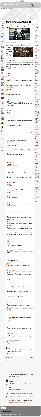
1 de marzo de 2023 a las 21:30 (10, 219)
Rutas (35, 159)
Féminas (36, 66)
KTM (35, 82)
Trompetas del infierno (2, 137)
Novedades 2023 (36, 133)
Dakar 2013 (36, 47)
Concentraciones (36, 44)
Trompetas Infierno (37, 187)
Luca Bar (36, 86)
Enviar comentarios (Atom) (11, 360)
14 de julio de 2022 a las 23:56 (10, 141)
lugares (35, 87)
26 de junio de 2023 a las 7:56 (10, 261)
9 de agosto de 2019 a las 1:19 (10, 77)
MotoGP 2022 (36, 110)
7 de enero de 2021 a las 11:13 (10, 87)
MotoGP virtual (36, 115)
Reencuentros (36, 153)
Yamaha (35, 200)
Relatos (6, 8)
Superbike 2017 (36, 173)
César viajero (8, 164)
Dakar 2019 (36, 52)
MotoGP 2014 (36, 104)
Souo (35, 167)
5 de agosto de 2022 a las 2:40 (10, 151)
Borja (8, 263)
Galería (14, 8)
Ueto (1, 135)
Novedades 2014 (36, 126)
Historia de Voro (36, 77)
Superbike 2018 (36, 174)
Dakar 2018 (36, 51)
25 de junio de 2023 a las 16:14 (10, 257)
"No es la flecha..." (36, 23)
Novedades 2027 (36, 136)
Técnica (9, 8)
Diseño (35, 58)
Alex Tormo (36, 26)
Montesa (36, 94)
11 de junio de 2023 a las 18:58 (10, 250)
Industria (36, 79)
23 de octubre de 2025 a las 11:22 (10, 314)
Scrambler (36, 163)
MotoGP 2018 (36, 107)
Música (35, 119)
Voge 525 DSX (36, 195)
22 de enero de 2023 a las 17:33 (10, 194)
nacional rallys (36, 121)
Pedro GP (36, 142)
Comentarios (3, 408)
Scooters (36, 162)
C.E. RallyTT (36, 35)
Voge (35, 194)
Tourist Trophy (36, 184)
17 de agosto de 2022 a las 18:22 (10, 162)
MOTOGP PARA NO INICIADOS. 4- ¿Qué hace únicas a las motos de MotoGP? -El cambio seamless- (18, 392)
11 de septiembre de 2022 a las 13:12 (11, 182)
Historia (36, 76)
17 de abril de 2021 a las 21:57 (10, 91)
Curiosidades (9, 68)
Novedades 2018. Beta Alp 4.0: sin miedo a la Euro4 (14, 376)
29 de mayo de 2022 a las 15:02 (10, 106)
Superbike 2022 (36, 177)
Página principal (3, 8)
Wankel (35, 198)
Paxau (1, 131)
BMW (35, 31)
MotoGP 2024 (36, 112)
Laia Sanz (36, 83)
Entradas (3, 407)
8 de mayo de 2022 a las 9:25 (10, 99)
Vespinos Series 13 (37, 191)
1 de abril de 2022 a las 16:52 (10, 95)
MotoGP (36, 101)
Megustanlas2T (36, 91)
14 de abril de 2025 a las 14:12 (10, 302)
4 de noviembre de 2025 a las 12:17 (10, 333)
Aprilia (35, 28)
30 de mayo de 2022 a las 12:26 (10, 110)
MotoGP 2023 (36, 111)
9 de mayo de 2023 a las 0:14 (10, 241)
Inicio (20, 357)
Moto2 (35, 96)
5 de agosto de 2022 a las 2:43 (10, 155)
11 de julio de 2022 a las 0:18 (10, 137)
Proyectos (36, 149)
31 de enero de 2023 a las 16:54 (10, 214)
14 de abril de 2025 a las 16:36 (10, 307)
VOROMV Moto (10, 4)
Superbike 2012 (36, 169)
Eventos (36, 65)
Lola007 (8, 79)
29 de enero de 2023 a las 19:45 (10, 202)
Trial (35, 186)
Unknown (8, 89)
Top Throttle (36, 183)
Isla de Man (36, 80)
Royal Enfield (36, 158)
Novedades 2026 (36, 135)
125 (35, 24)
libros (35, 84)
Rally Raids (36, 152)
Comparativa (36, 42)
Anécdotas (36, 27)
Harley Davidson (36, 75)
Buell (35, 33)
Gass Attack (36, 72)
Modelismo (36, 93)
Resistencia (36, 155)
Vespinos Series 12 (37, 190)
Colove (35, 40)
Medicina (36, 90)
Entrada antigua (31, 357)
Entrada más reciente (9, 357)
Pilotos (35, 144)
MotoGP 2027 (36, 114)
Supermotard (36, 179)
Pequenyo (2, 134)
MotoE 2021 (36, 100)
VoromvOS (36, 197)
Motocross (36, 98)
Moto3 (35, 97)
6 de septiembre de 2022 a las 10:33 (11, 174)
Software (36, 165)
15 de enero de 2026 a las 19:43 (10, 353)
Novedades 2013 (36, 125)
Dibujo (35, 56)
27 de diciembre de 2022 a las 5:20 (10, 190)
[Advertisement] (20, 14)
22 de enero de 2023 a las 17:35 (10, 198)
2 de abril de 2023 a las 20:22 (10, 225)
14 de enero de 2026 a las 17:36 (10, 341)
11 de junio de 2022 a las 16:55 (10, 117)
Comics (35, 41)
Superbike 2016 (36, 172)
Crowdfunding (36, 45)
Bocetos (12, 8)
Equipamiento (36, 63)
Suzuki (35, 180)
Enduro (35, 61)
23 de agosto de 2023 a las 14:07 (10, 270)
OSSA (35, 139)
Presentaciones (36, 148)
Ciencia (35, 37)
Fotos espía (36, 70)
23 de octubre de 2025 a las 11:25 (10, 318)
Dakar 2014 (36, 48)
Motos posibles (36, 118)
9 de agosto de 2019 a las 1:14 (10, 73)
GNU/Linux (36, 73)
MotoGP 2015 (36, 105)
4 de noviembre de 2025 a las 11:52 (10, 325)
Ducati (35, 59)
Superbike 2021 (36, 176)
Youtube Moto (36, 201)
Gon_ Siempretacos (2, 139)
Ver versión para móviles (19, 358)
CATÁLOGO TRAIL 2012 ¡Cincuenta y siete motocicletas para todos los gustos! (16, 389)
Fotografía (36, 69)
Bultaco (35, 34)
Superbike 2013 (36, 170)
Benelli (35, 30)
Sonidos (36, 166)
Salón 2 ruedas (36, 160)
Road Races (36, 156)
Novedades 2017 (36, 128)
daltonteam (36, 55)
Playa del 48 (2, 133)
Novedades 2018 (36, 129)
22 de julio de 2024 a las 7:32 (10, 288)
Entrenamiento (36, 62)
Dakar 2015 (36, 49)
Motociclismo (9, 66)
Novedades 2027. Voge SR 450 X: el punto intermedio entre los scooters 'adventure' (17, 402)
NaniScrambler (36, 122)
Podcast (36, 146)
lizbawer (8, 75)
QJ (35, 151)
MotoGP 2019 (36, 108)
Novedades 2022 (36, 132)
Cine (35, 38)
